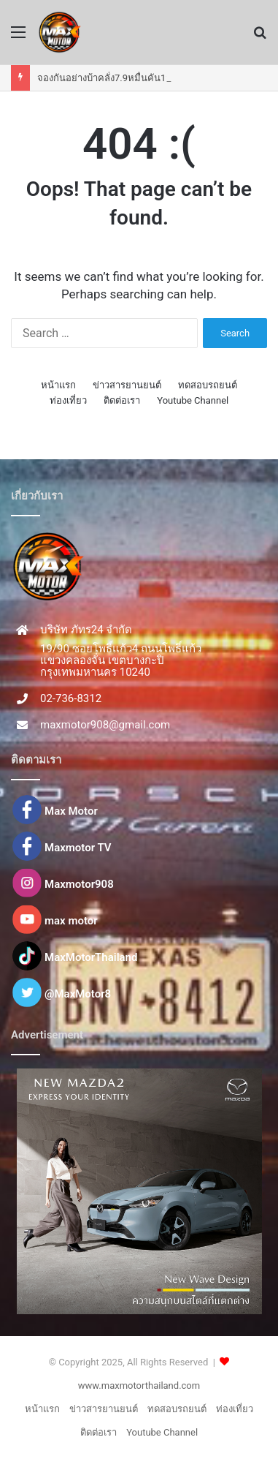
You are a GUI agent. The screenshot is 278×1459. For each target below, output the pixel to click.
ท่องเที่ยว (68, 400)
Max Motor (71, 811)
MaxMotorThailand (91, 957)
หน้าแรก (58, 385)
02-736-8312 (70, 698)
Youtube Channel (192, 400)
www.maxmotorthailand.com (139, 1385)
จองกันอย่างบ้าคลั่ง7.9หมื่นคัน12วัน (110, 77)
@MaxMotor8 (78, 993)
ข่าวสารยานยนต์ (127, 385)
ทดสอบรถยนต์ (207, 385)
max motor (71, 920)
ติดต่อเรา (122, 400)
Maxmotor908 (79, 884)
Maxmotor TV (78, 847)
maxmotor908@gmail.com (105, 724)
